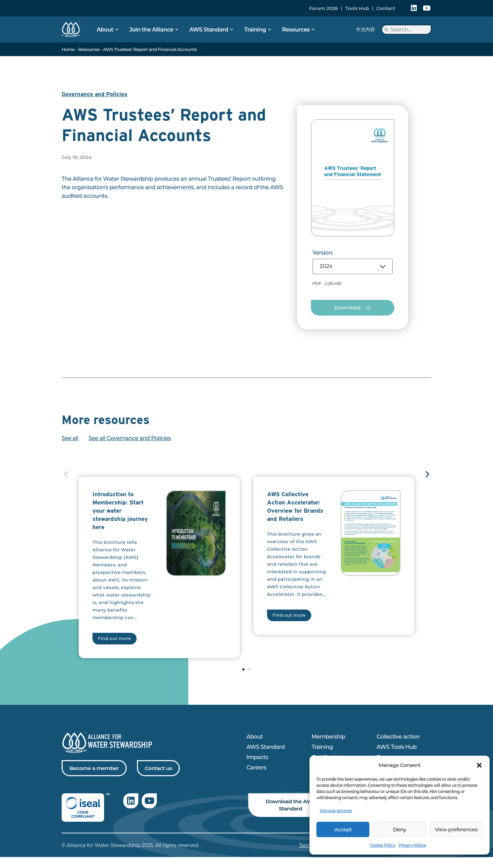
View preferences (456, 829)
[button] (479, 765)
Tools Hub (357, 8)
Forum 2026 (323, 8)
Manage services (336, 810)
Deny (399, 829)
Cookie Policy (382, 845)
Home (68, 49)
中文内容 (365, 29)
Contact (385, 8)
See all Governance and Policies (130, 439)
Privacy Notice (412, 845)
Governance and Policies (95, 94)
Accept (342, 829)
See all (70, 439)
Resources (88, 49)
